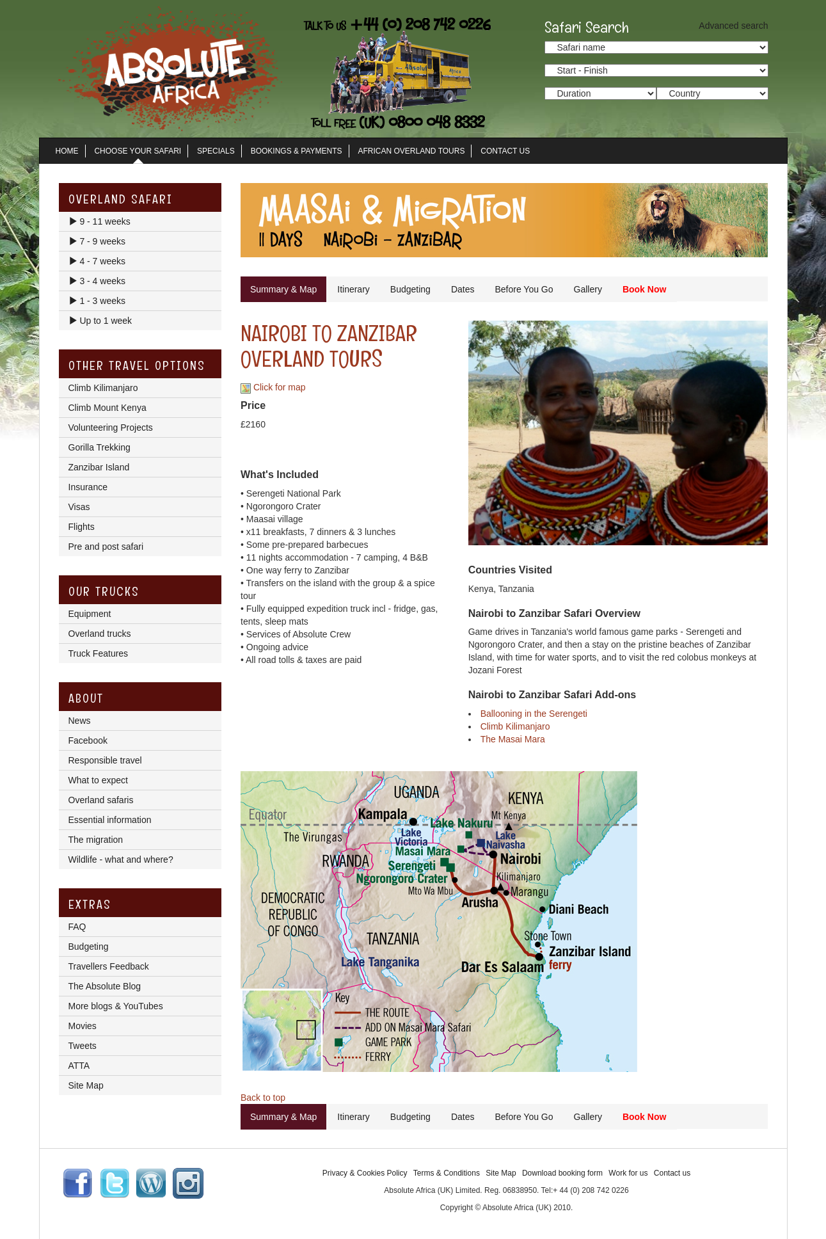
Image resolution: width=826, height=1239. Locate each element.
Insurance (87, 487)
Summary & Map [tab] (283, 289)
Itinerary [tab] (353, 289)
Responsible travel (105, 760)
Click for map (273, 387)
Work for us (627, 1173)
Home (67, 151)
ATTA (79, 1065)
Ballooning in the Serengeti (534, 713)
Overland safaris (101, 800)
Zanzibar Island (99, 467)
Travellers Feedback (108, 966)
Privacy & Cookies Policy (365, 1173)
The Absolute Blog (104, 986)
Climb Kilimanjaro (515, 726)
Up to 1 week (100, 321)
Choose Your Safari (137, 151)
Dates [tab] (463, 289)
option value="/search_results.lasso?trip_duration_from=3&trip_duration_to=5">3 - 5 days (600, 93)
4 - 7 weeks (96, 261)
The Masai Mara (513, 739)
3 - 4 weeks (96, 281)
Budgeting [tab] (410, 289)
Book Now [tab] (644, 289)
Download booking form (562, 1173)
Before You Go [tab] (524, 289)
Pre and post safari (106, 546)
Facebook (87, 740)
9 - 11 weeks (99, 221)
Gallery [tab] (588, 289)
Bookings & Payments (296, 151)
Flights (81, 527)
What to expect (98, 780)
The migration (95, 840)
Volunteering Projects (110, 427)
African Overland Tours (411, 151)
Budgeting (88, 946)
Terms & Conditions (446, 1173)
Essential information (110, 820)
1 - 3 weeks (96, 301)
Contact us (672, 1173)
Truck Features (98, 653)
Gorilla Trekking (99, 447)
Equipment (89, 614)
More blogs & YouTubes (115, 1006)
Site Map (86, 1085)
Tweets (82, 1046)
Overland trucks (99, 633)
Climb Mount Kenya (107, 408)
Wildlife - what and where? (120, 859)
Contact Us (505, 151)
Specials (216, 151)
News (79, 720)
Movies (82, 1026)
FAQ (77, 927)
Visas (79, 507)
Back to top (263, 1097)
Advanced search (733, 25)
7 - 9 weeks (96, 241)
